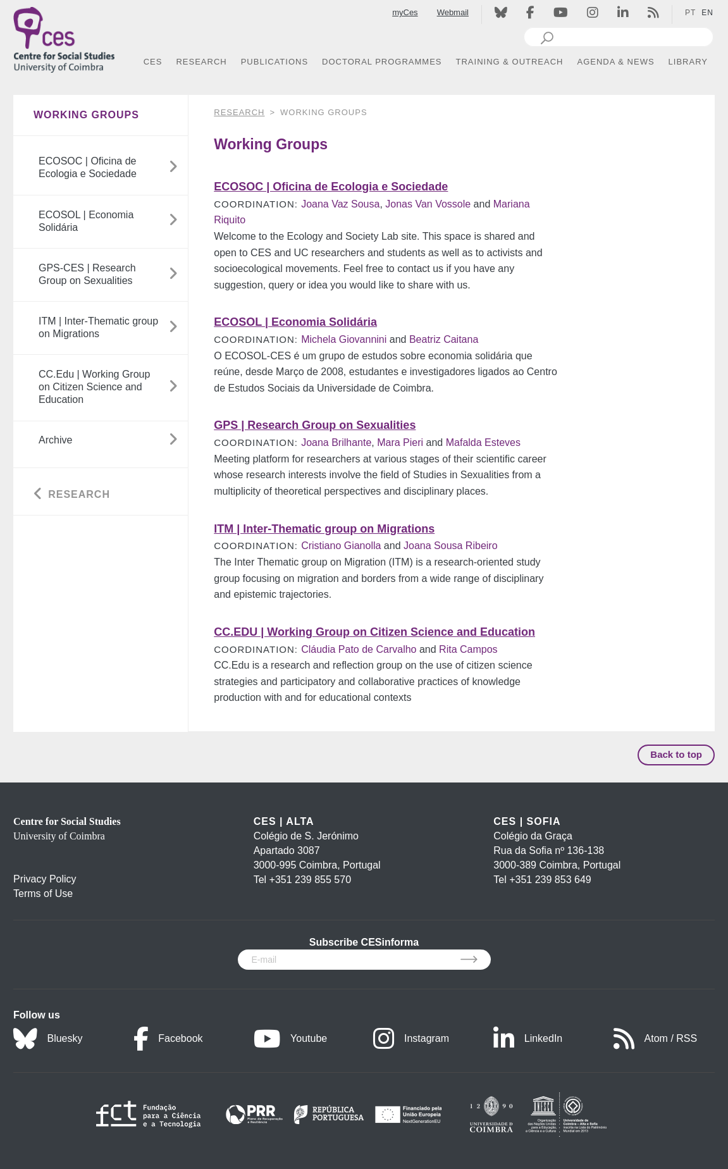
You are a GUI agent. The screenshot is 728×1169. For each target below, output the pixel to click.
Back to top (676, 754)
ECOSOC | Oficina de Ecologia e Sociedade (331, 186)
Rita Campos (468, 649)
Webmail (453, 12)
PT (690, 12)
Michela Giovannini (343, 339)
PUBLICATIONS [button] (274, 61)
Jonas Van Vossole (428, 204)
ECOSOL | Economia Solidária (295, 322)
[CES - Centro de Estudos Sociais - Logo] (63, 37)
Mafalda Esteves (483, 442)
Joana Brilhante (336, 442)
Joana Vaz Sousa (340, 204)
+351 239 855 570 (310, 879)
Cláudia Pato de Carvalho (358, 649)
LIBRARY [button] (688, 61)
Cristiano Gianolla (341, 545)
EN (707, 12)
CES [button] (153, 61)
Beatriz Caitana (443, 339)
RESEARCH (239, 112)
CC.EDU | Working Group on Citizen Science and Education (374, 632)
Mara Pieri (400, 442)
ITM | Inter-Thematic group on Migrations (324, 529)
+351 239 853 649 (550, 879)
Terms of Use (43, 893)
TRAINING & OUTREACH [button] (510, 61)
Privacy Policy (45, 879)
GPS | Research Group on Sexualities (315, 425)
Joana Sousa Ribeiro (451, 545)
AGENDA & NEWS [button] (616, 61)
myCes (404, 12)
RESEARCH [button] (201, 61)
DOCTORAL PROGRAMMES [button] (381, 61)
